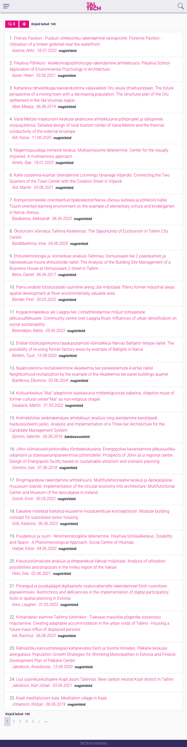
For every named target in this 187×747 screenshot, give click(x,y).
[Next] (39, 721)
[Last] (46, 721)
